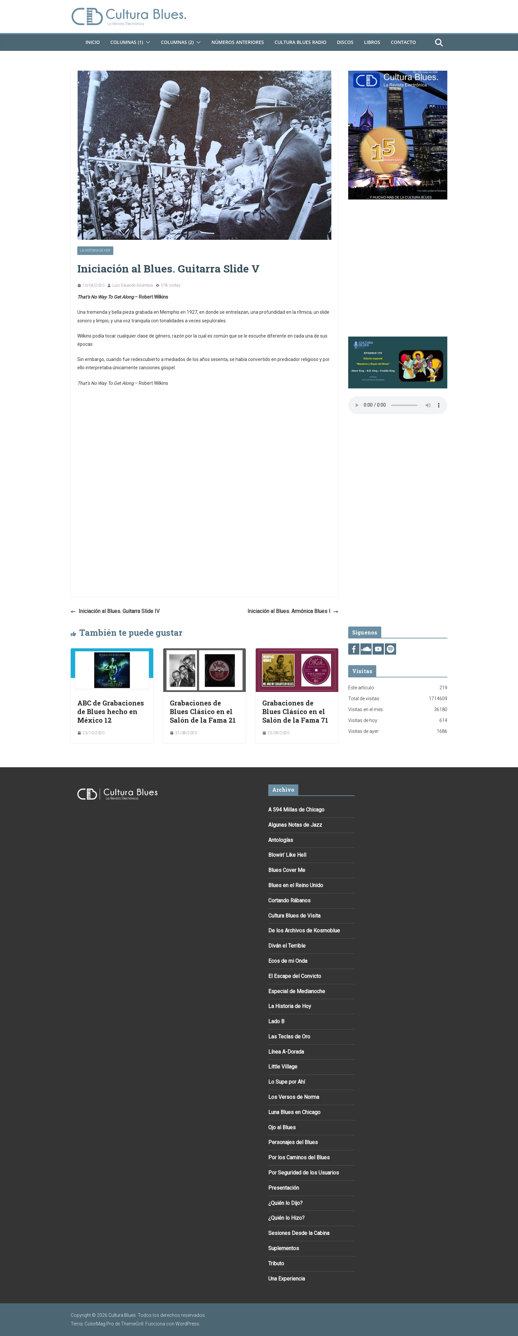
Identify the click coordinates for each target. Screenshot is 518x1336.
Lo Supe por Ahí (286, 1082)
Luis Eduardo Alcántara (132, 285)
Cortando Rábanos (289, 900)
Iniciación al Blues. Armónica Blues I (292, 611)
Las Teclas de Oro (289, 1036)
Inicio (93, 42)
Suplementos (283, 1248)
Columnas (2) (177, 42)
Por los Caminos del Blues (299, 1157)
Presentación (283, 1188)
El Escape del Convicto (294, 976)
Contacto (403, 42)
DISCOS (345, 42)
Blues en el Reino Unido (295, 885)
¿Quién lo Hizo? (286, 1218)
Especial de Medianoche (296, 991)
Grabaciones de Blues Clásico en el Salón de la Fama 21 (203, 711)
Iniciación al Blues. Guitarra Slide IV (115, 611)
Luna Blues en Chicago (294, 1112)
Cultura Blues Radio (300, 42)
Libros (372, 42)
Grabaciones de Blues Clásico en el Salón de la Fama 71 (295, 711)
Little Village (282, 1067)
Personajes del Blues (293, 1142)
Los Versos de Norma (293, 1097)
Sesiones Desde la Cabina (298, 1233)
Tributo (276, 1263)
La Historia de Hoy (95, 250)
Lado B (276, 1021)
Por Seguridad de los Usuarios (303, 1173)
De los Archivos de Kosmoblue (304, 930)
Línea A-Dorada (286, 1052)
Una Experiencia (286, 1279)
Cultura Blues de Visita (294, 916)
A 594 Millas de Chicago (296, 810)
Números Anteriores (237, 42)
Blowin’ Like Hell (287, 855)
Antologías (280, 840)
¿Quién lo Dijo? (285, 1203)
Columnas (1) (126, 42)
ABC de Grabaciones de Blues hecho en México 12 (110, 711)
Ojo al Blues (282, 1127)
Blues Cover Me (286, 870)
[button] (146, 42)
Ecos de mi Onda (287, 961)
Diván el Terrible (287, 946)
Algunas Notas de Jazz (295, 825)
